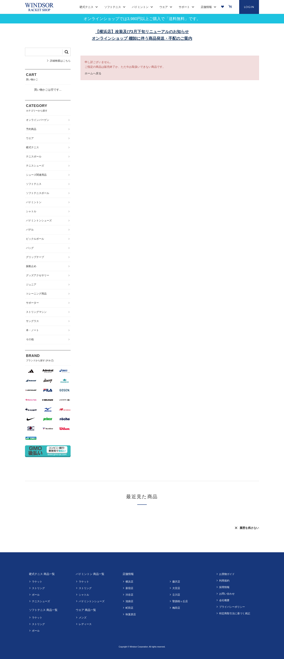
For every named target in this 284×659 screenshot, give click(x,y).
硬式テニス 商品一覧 (42, 574)
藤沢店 (176, 581)
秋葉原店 (131, 614)
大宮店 (176, 588)
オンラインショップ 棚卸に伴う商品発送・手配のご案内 (142, 38)
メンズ (82, 617)
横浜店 (129, 581)
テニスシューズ (41, 601)
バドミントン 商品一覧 (90, 574)
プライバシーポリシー (232, 606)
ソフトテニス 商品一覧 (43, 610)
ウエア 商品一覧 (86, 610)
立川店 (176, 594)
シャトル (84, 594)
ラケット (37, 581)
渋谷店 (129, 594)
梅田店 (176, 607)
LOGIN (249, 7)
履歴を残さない (249, 527)
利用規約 (224, 580)
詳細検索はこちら (60, 60)
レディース (85, 624)
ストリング (38, 588)
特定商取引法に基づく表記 (234, 613)
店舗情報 (128, 574)
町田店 (129, 607)
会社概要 (224, 600)
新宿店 (129, 588)
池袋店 (129, 601)
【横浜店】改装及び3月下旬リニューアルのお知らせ (142, 31)
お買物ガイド (227, 574)
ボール (36, 594)
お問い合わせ (227, 593)
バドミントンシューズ (92, 601)
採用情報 (224, 587)
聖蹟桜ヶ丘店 (180, 601)
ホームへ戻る (93, 73)
